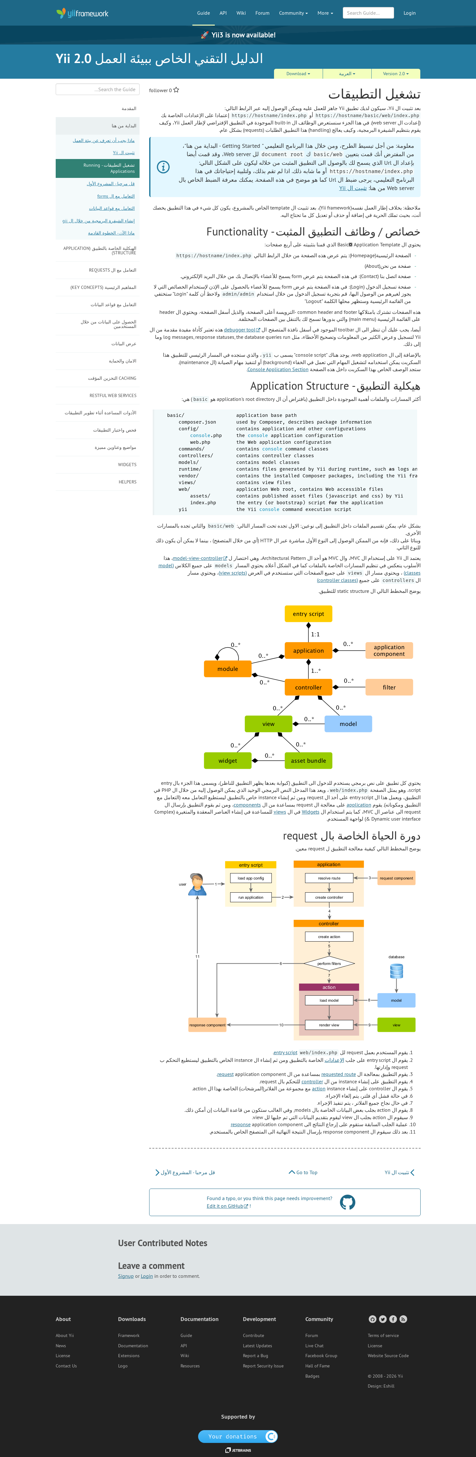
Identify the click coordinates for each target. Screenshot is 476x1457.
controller (312, 1081)
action (319, 1088)
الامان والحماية (122, 361)
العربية (347, 73)
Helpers (127, 482)
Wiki (241, 13)
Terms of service (383, 1335)
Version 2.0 (396, 73)
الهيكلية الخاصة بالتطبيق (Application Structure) (99, 250)
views (280, 811)
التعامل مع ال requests (112, 270)
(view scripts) (233, 572)
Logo (123, 1366)
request (225, 1074)
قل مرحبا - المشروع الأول (111, 184)
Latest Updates (257, 1346)
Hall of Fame (317, 1366)
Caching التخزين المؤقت (112, 378)
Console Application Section (278, 369)
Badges (312, 1376)
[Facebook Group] (392, 1319)
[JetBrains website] (238, 1450)
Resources (190, 1366)
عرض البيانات (123, 343)
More (325, 13)
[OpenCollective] (238, 1436)
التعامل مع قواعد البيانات (112, 208)
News (61, 1346)
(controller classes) (337, 580)
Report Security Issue (263, 1366)
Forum (262, 13)
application (359, 804)
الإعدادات (334, 1060)
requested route (338, 1074)
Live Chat (314, 1346)
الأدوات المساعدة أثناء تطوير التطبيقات (100, 413)
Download (298, 73)
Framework (129, 1335)
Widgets (127, 464)
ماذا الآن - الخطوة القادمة (111, 233)
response (241, 1124)
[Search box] (98, 89)
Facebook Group (321, 1355)
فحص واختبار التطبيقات (114, 430)
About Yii (65, 1335)
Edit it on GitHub (225, 1206)
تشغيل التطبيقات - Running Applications (109, 168)
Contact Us (66, 1366)
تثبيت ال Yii (124, 152)
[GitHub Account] (372, 1319)
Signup (126, 1276)
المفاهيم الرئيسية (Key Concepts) (103, 287)
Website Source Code (388, 1355)
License (63, 1355)
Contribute (253, 1335)
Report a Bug (255, 1355)
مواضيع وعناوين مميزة (115, 447)
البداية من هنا (124, 126)
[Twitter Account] (382, 1319)
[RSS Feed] (403, 1319)
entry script (285, 1052)
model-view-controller (197, 558)
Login (410, 13)
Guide (203, 13)
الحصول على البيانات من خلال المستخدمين (108, 324)
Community (293, 13)
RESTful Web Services (113, 395)
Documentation (133, 1346)
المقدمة (129, 108)
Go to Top (303, 1172)
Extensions (129, 1355)
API (223, 13)
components (247, 804)
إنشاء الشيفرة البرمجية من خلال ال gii (98, 221)
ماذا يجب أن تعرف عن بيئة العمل (104, 140)
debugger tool (239, 329)
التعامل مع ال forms (116, 196)
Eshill (388, 1386)
